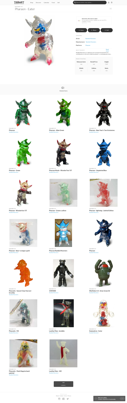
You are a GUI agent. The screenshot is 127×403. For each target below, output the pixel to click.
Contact (61, 396)
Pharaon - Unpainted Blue (98, 170)
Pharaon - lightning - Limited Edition (101, 210)
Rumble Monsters (13, 132)
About (57, 396)
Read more (107, 50)
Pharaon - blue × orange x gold (19, 251)
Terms (65, 396)
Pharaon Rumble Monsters (58, 251)
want (93, 30)
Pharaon (12, 130)
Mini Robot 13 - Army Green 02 (99, 291)
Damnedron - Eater (95, 331)
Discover (38, 2)
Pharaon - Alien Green (56, 130)
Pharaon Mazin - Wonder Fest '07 (60, 170)
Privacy (69, 396)
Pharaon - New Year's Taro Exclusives (102, 130)
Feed (53, 2)
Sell (58, 2)
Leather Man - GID (55, 371)
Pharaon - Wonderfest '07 (18, 210)
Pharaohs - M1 (14, 331)
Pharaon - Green (14, 170)
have (81, 30)
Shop (31, 2)
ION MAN (52, 291)
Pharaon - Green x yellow (57, 210)
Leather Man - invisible (57, 331)
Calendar (46, 2)
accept (122, 398)
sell (107, 30)
